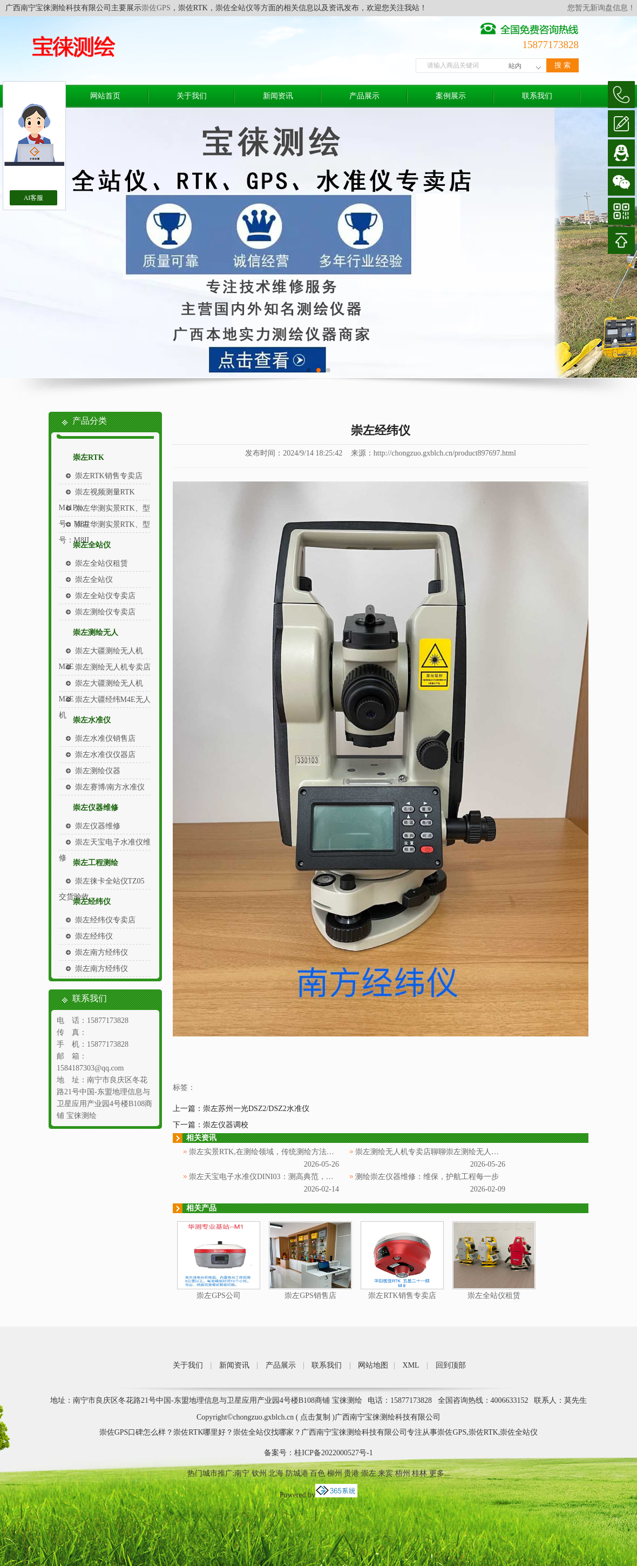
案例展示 (451, 96)
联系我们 (537, 96)
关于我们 (192, 96)
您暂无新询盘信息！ (601, 8)
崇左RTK (88, 457)
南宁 (241, 1473)
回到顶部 (451, 1365)
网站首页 (105, 96)
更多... (439, 1473)
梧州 (402, 1473)
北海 (275, 1473)
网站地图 (373, 1365)
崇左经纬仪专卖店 (105, 920)
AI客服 (34, 198)
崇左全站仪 (92, 545)
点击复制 (315, 1417)
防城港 (297, 1473)
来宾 (385, 1473)
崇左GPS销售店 (310, 1295)
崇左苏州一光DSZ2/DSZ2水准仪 (256, 1109)
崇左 (368, 1473)
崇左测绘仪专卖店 (105, 612)
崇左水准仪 (92, 720)
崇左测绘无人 (95, 632)
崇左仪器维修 (95, 808)
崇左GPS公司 (218, 1295)
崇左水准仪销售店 (105, 738)
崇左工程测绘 (95, 863)
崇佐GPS (156, 8)
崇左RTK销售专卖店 (109, 476)
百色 (317, 1473)
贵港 (351, 1473)
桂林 (419, 1473)
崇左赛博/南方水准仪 (110, 787)
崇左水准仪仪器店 (105, 755)
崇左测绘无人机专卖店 (113, 667)
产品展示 (364, 96)
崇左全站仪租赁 (101, 563)
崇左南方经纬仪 (101, 952)
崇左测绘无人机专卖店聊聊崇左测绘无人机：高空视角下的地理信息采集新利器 (487, 1152)
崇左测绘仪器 (97, 771)
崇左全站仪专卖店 (105, 596)
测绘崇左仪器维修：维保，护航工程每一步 (427, 1177)
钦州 (259, 1473)
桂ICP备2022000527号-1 (333, 1453)
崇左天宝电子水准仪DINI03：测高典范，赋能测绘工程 (280, 1177)
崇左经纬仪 (92, 902)
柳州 (334, 1473)
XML (411, 1365)
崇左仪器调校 (225, 1125)
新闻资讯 (278, 96)
